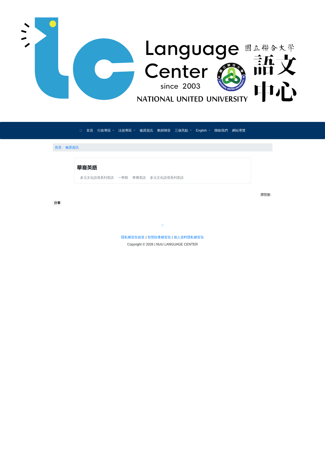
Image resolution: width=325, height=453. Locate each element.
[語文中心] (162, 399)
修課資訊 (72, 147)
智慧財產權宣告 (159, 430)
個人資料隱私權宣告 (189, 430)
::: (81, 130)
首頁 (58, 147)
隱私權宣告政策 (133, 430)
